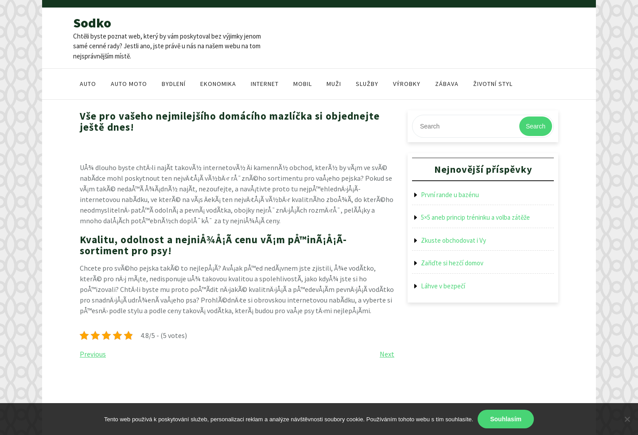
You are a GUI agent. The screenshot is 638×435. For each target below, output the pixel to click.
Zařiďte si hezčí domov (452, 263)
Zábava (447, 84)
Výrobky (406, 84)
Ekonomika (218, 84)
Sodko (92, 22)
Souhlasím (505, 419)
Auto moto (129, 84)
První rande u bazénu (450, 194)
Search (535, 126)
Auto (88, 84)
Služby (367, 84)
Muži (334, 84)
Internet (265, 84)
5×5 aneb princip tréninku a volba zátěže (475, 217)
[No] (626, 419)
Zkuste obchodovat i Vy (453, 240)
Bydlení (174, 84)
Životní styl (493, 84)
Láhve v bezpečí (443, 286)
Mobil (302, 84)
